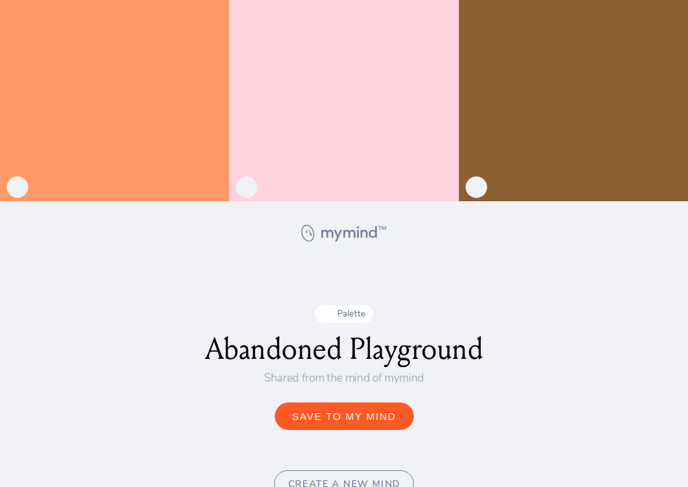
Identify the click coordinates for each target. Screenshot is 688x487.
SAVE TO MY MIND (344, 416)
